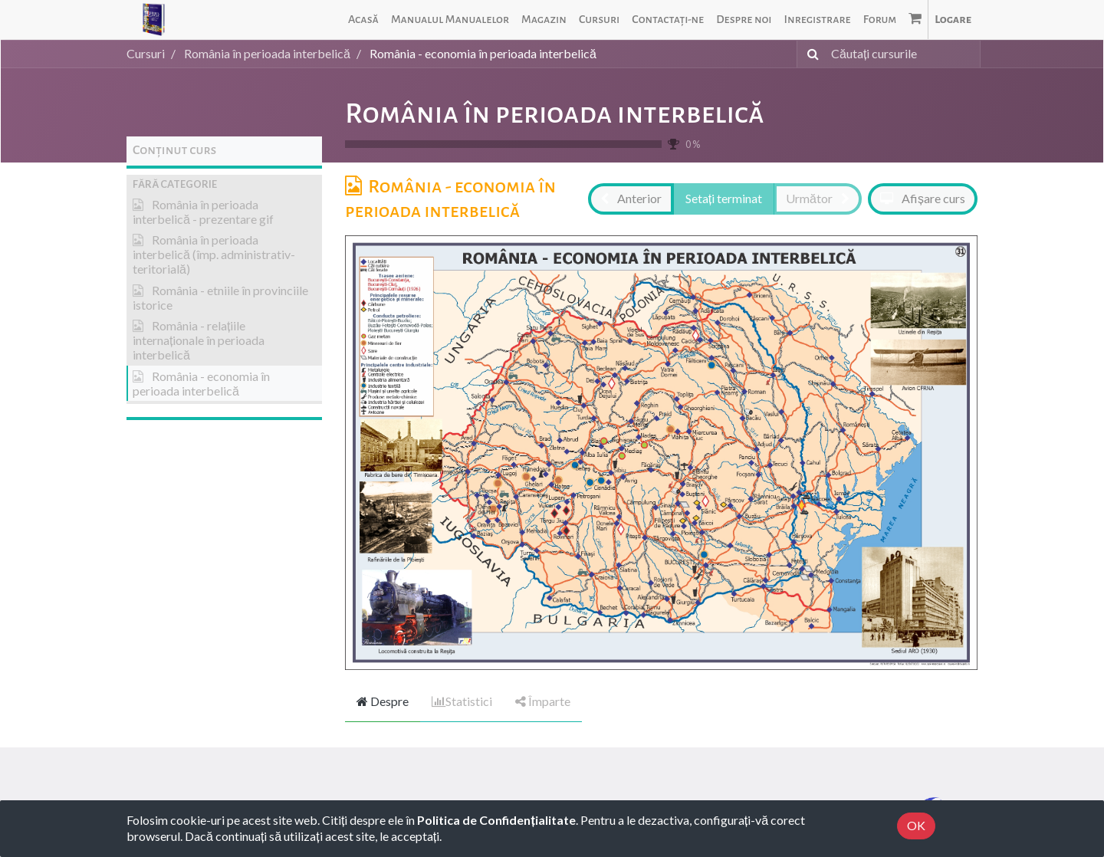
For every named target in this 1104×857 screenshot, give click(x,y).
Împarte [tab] (542, 701)
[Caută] (810, 54)
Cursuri (146, 53)
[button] (224, 184)
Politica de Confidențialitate (496, 820)
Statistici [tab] (462, 701)
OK (916, 825)
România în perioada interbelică (554, 113)
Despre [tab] (382, 701)
